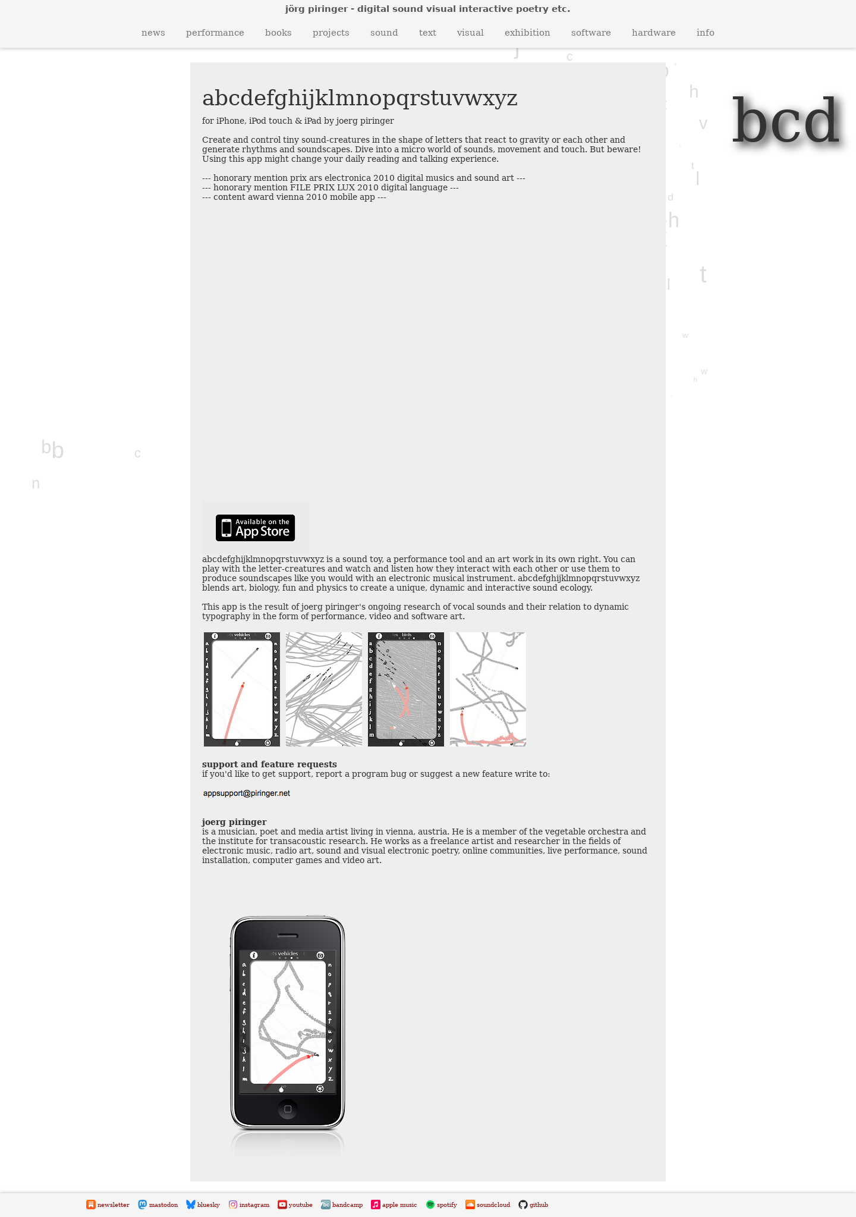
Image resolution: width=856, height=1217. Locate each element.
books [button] (278, 32)
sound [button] (384, 32)
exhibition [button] (527, 32)
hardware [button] (654, 32)
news (153, 32)
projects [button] (331, 32)
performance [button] (215, 32)
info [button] (706, 32)
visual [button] (470, 32)
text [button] (427, 32)
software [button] (591, 32)
